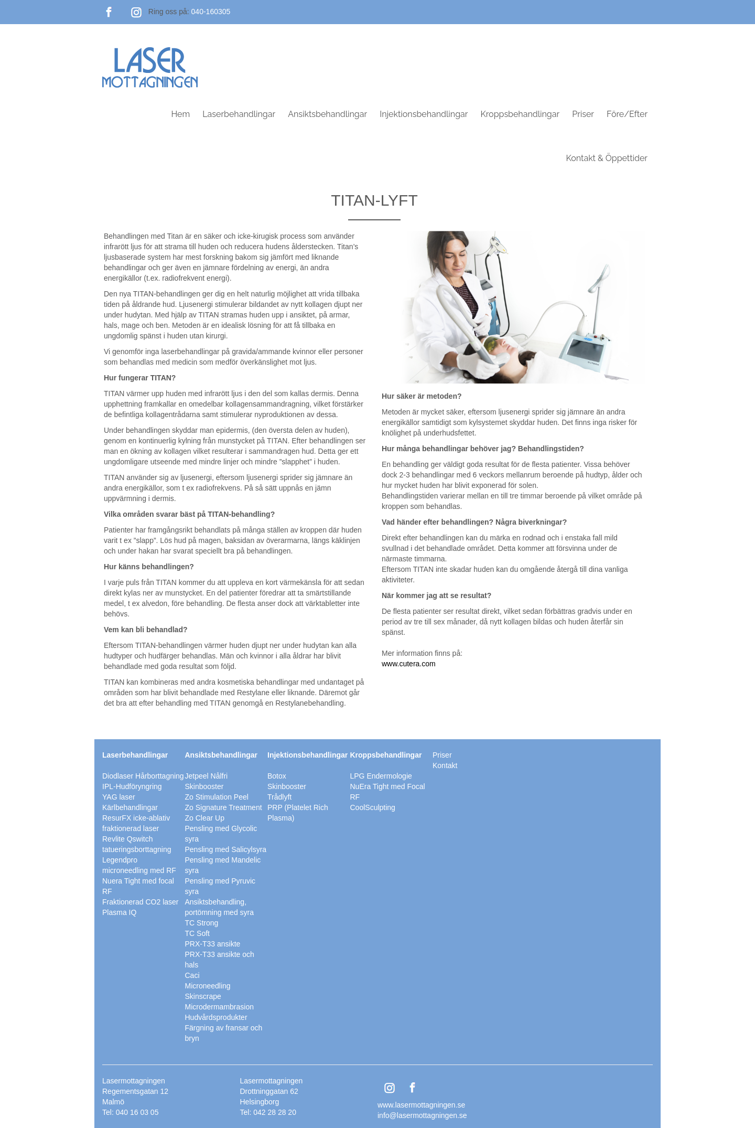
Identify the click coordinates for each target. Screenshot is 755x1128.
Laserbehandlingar (238, 114)
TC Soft (197, 933)
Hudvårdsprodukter (216, 1017)
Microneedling (208, 986)
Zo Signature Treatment (223, 807)
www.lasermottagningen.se (421, 1105)
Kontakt (445, 765)
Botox (276, 776)
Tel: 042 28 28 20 (268, 1112)
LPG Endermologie (381, 776)
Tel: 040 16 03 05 (130, 1112)
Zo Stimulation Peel (217, 797)
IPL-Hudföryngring (132, 786)
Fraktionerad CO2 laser (140, 902)
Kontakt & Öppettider (607, 158)
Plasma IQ (119, 912)
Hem (180, 114)
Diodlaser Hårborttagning (143, 776)
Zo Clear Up (204, 818)
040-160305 (211, 11)
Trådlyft (279, 797)
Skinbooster (286, 786)
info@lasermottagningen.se (422, 1115)
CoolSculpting (372, 807)
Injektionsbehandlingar (424, 114)
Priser (583, 114)
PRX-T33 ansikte (213, 944)
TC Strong (202, 923)
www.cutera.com (409, 663)
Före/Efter (627, 114)
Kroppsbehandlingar (519, 114)
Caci (192, 975)
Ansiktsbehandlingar (327, 114)
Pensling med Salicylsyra (226, 849)
